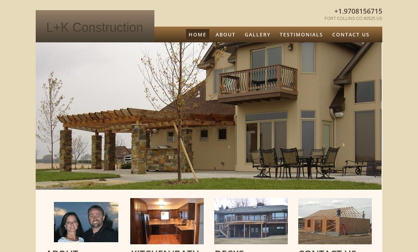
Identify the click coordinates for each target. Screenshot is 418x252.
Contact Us (351, 34)
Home (198, 34)
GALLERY (258, 34)
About (226, 34)
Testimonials (301, 34)
